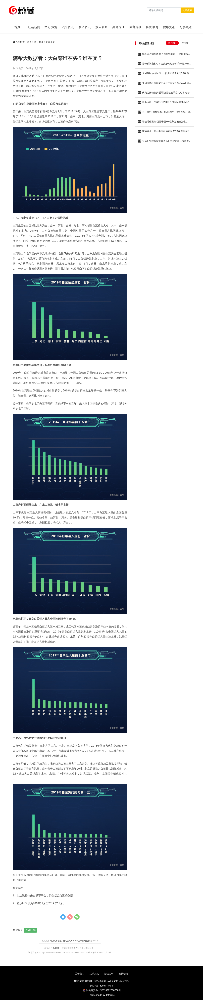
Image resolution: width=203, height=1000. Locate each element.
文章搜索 (187, 10)
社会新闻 (34, 27)
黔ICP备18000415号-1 (101, 985)
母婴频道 (186, 27)
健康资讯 (169, 27)
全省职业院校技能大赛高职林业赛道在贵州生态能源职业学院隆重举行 (164, 142)
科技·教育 (152, 27)
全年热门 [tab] (185, 43)
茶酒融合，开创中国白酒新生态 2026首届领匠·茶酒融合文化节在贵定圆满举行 (164, 132)
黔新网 (56, 948)
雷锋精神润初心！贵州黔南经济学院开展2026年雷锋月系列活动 (163, 64)
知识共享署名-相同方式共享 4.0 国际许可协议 (70, 941)
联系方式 (94, 973)
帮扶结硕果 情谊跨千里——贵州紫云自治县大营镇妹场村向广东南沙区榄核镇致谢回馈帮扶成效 (164, 122)
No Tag (31, 930)
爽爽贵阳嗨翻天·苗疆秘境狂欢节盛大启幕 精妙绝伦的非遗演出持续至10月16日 (164, 93)
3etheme (110, 995)
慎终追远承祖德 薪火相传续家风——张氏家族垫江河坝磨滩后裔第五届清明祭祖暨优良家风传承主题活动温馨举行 (164, 55)
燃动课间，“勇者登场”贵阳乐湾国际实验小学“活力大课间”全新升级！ (164, 103)
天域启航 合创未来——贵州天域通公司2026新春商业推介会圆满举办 (164, 74)
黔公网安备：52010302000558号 (102, 990)
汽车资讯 (68, 27)
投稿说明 (108, 973)
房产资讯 (85, 27)
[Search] (164, 10)
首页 (17, 27)
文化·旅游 (51, 27)
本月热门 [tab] (172, 43)
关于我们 (79, 973)
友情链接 (123, 973)
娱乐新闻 (101, 27)
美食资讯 (118, 27)
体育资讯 (135, 27)
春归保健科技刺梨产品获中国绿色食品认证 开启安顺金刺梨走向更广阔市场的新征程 (163, 84)
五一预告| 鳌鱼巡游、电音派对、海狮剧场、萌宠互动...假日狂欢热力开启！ (164, 113)
